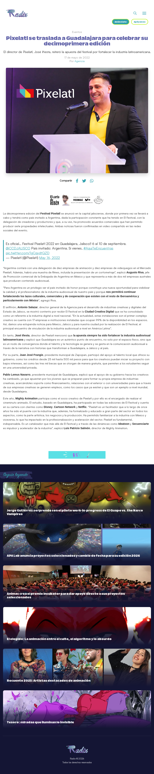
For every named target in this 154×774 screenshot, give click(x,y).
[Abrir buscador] (135, 13)
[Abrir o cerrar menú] (144, 13)
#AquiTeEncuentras (98, 248)
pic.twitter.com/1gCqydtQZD (27, 253)
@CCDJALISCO (18, 248)
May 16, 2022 (49, 258)
